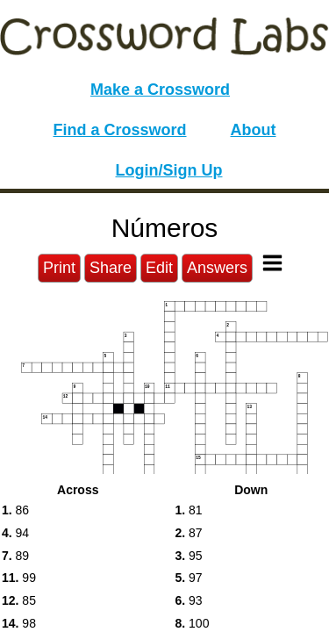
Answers (217, 267)
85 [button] (19, 600)
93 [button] (189, 600)
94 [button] (15, 533)
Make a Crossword (160, 89)
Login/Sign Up (169, 170)
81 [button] (189, 510)
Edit (159, 267)
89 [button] (15, 556)
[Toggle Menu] (272, 263)
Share (110, 267)
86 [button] (15, 510)
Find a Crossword (120, 130)
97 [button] (189, 578)
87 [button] (189, 533)
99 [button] (19, 578)
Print (59, 267)
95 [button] (189, 556)
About (253, 130)
